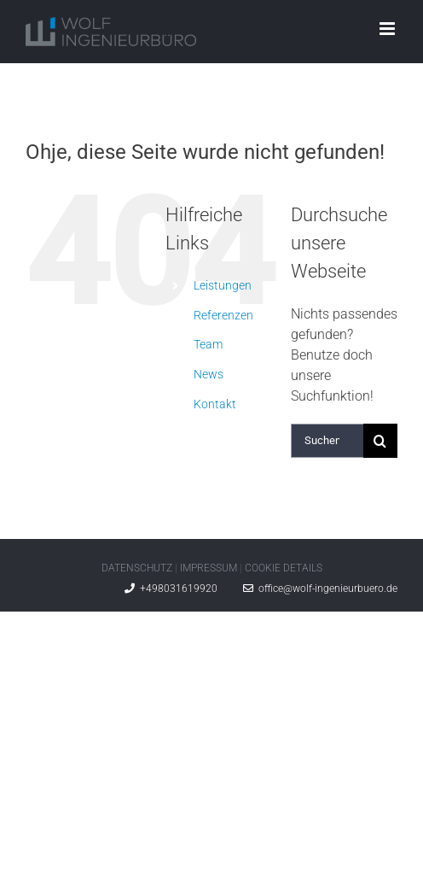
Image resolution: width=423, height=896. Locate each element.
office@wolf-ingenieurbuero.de (320, 588)
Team (208, 344)
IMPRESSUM (208, 568)
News (208, 374)
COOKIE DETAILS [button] (283, 568)
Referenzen (223, 315)
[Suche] (380, 441)
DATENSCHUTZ (136, 568)
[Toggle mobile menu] (388, 29)
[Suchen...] (327, 441)
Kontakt (215, 404)
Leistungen (223, 285)
